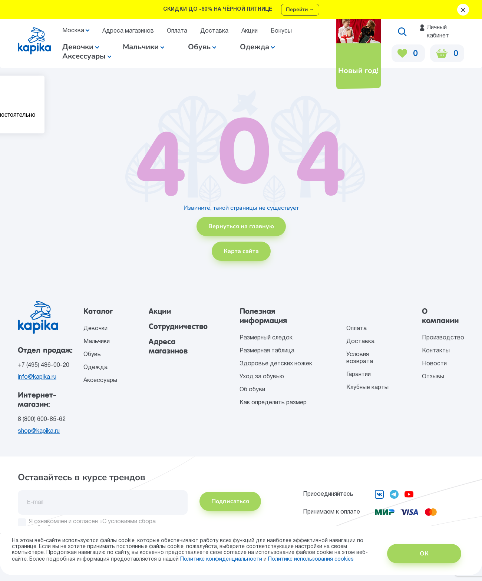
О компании (440, 316)
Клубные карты (367, 387)
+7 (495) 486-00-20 (43, 365)
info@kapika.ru (37, 377)
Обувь (92, 354)
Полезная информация (263, 316)
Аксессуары (100, 380)
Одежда (95, 367)
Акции (249, 31)
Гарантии (358, 374)
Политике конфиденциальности (221, 559)
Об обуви (252, 389)
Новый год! (358, 70)
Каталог (98, 311)
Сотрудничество (178, 326)
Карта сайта (241, 251)
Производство (443, 338)
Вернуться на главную (241, 226)
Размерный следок (266, 338)
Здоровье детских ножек (276, 363)
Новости (434, 363)
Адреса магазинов (128, 31)
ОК (424, 554)
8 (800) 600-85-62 (42, 419)
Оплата (177, 31)
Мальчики (143, 47)
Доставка (214, 31)
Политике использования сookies (311, 559)
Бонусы (281, 31)
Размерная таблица (267, 350)
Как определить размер (273, 402)
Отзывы (433, 376)
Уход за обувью (262, 376)
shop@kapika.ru (39, 431)
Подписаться (230, 501)
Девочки (80, 47)
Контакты (436, 350)
